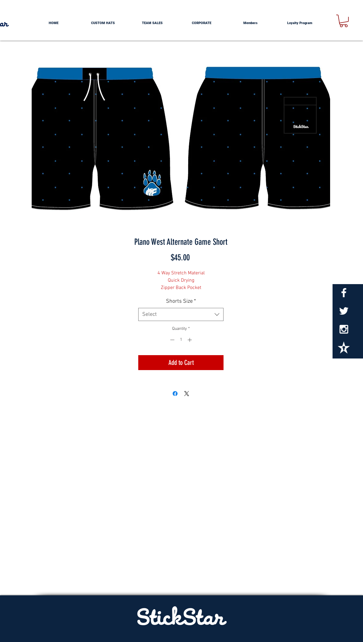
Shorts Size (181, 301)
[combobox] (181, 314)
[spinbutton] (180, 339)
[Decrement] (171, 339)
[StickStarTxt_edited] (344, 347)
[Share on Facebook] (175, 393)
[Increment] (190, 339)
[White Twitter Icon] (344, 311)
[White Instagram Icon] (344, 329)
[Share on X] (186, 393)
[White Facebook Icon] (344, 293)
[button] (343, 21)
